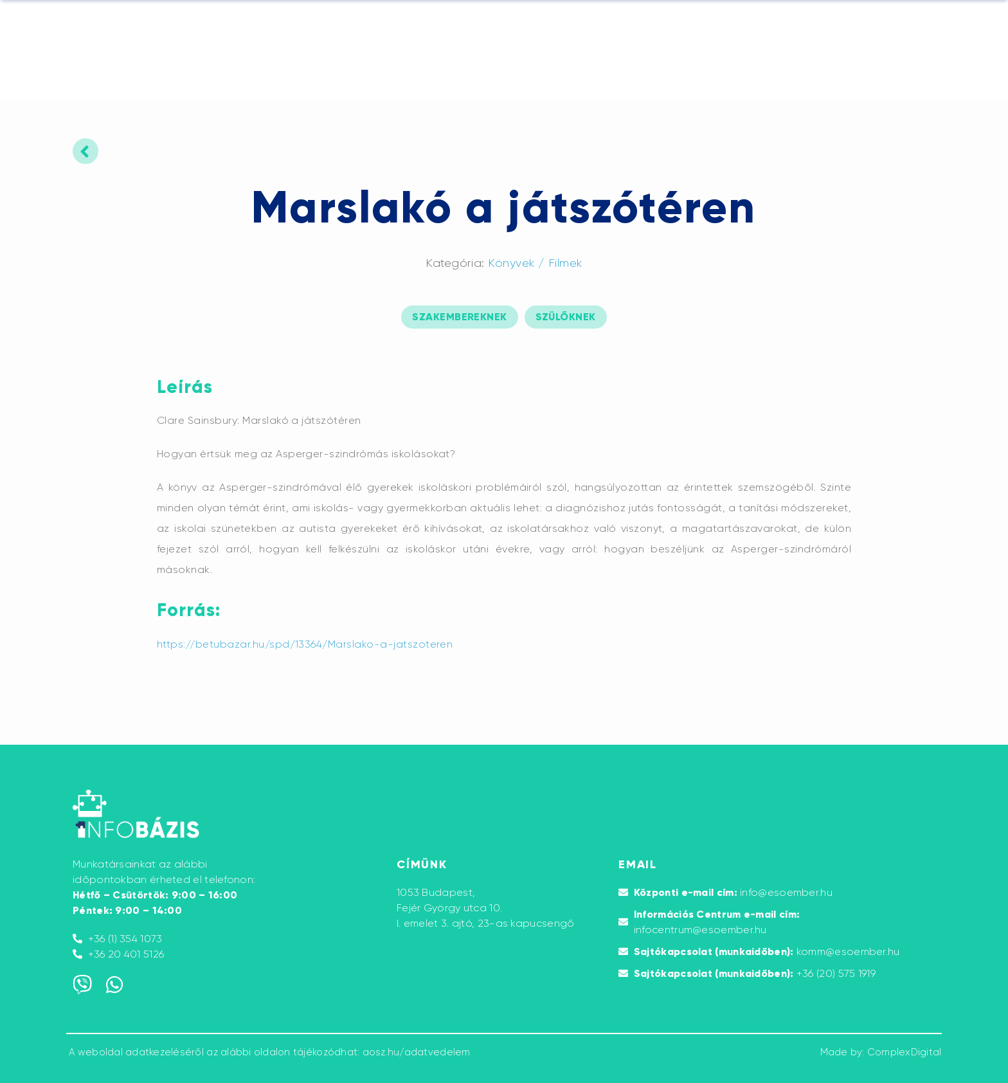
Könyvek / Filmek (535, 263)
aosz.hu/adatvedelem (417, 1052)
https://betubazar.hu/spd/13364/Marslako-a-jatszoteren (305, 644)
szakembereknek (459, 317)
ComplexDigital (904, 1052)
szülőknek (566, 317)
